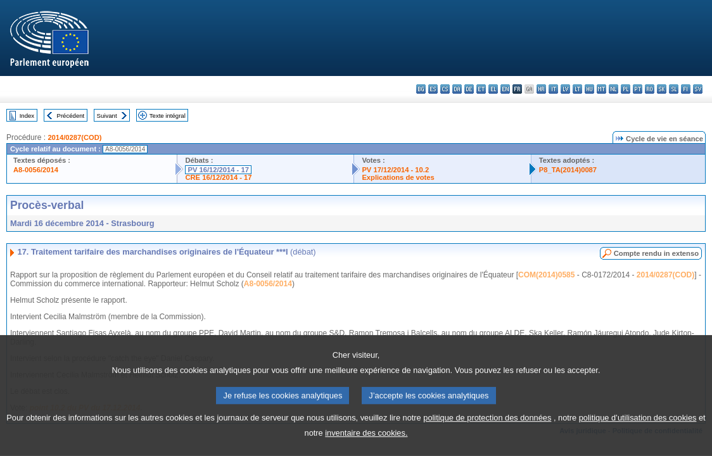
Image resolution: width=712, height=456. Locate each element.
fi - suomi (685, 89)
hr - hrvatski (541, 89)
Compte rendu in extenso (656, 253)
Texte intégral (167, 115)
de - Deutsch (469, 89)
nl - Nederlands (613, 89)
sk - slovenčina (661, 89)
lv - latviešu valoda (565, 89)
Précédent (71, 115)
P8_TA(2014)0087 (568, 170)
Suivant (107, 115)
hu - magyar (589, 89)
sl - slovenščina (673, 89)
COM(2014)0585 (546, 274)
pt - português (637, 89)
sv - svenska (697, 89)
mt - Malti (601, 89)
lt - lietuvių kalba (577, 89)
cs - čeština (445, 89)
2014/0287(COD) (74, 137)
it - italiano (553, 89)
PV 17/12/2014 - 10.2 (395, 170)
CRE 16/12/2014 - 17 (218, 177)
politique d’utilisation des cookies (638, 433)
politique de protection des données (487, 433)
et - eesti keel (481, 89)
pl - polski (625, 89)
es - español (433, 89)
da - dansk (457, 89)
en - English (505, 89)
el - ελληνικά (493, 89)
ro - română (649, 89)
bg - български (421, 89)
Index (27, 115)
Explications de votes (398, 177)
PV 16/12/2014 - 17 (218, 170)
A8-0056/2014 (35, 170)
